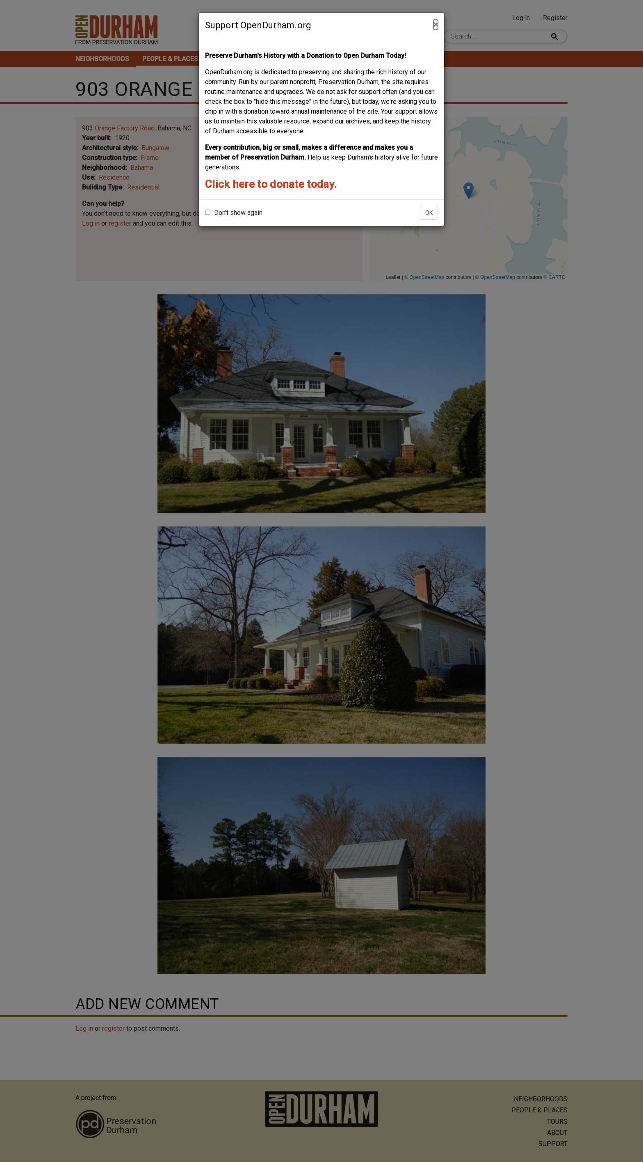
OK (429, 213)
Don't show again (233, 213)
